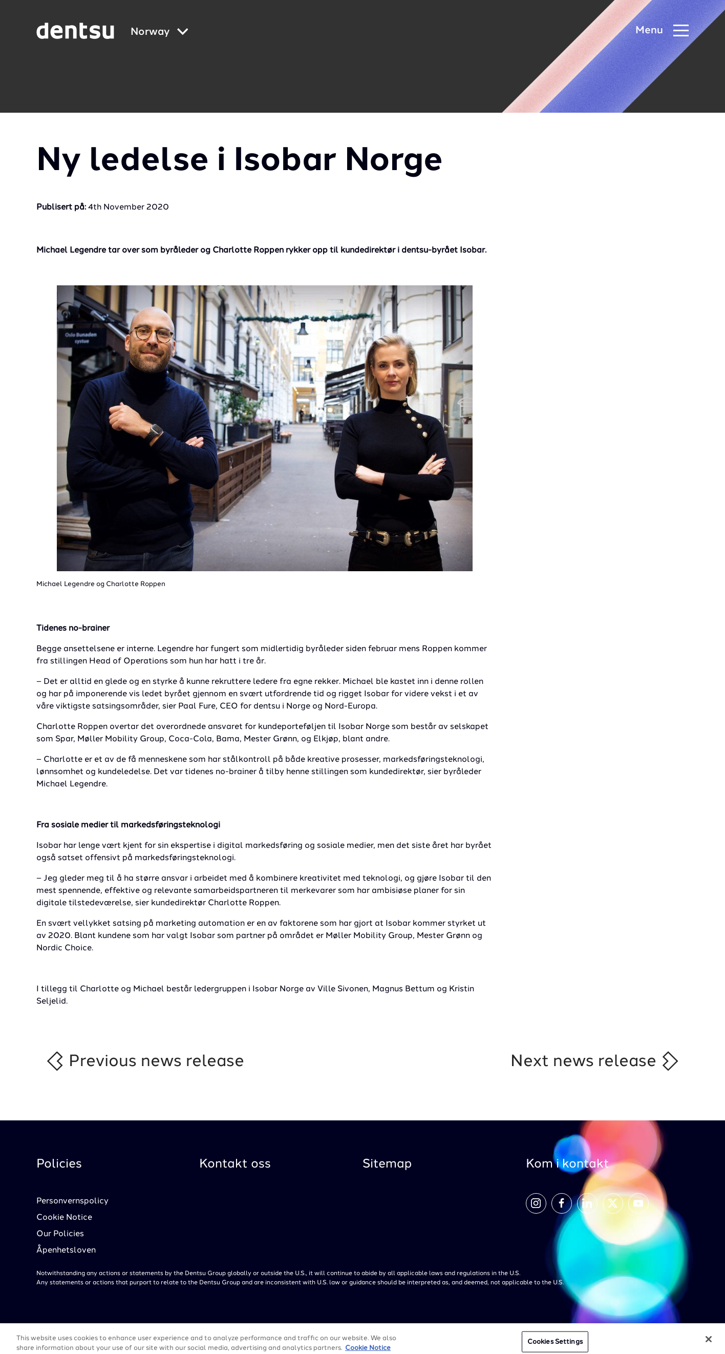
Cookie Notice (64, 1218)
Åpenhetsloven (66, 1250)
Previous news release (144, 1061)
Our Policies (60, 1234)
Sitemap (387, 1164)
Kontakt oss (235, 1164)
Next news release (595, 1061)
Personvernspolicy (72, 1201)
